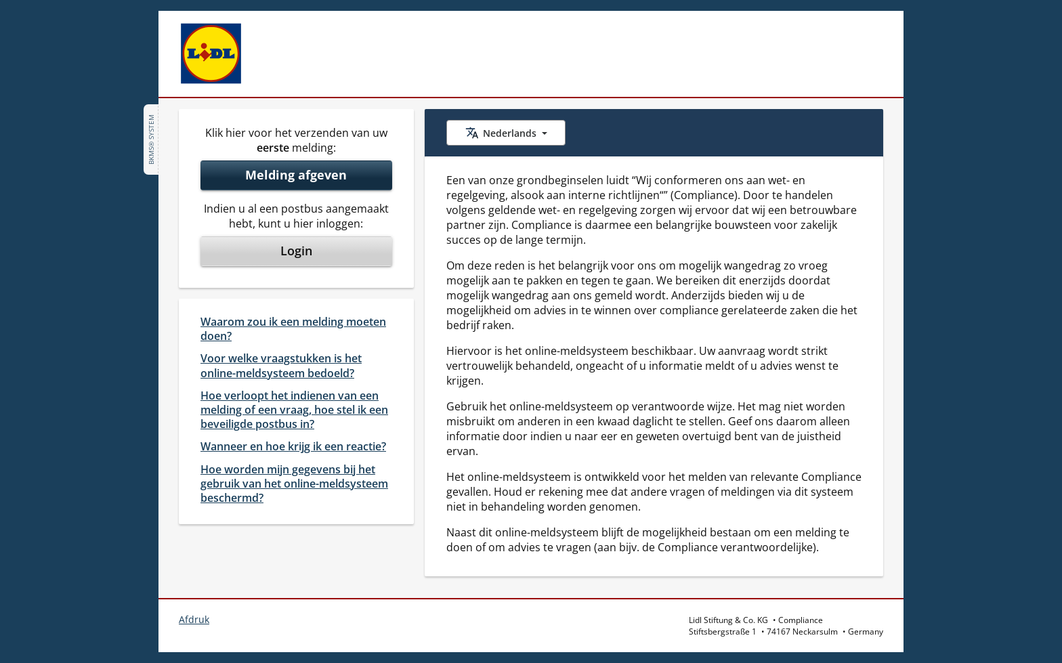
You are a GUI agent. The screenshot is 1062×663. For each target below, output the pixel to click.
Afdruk (194, 619)
